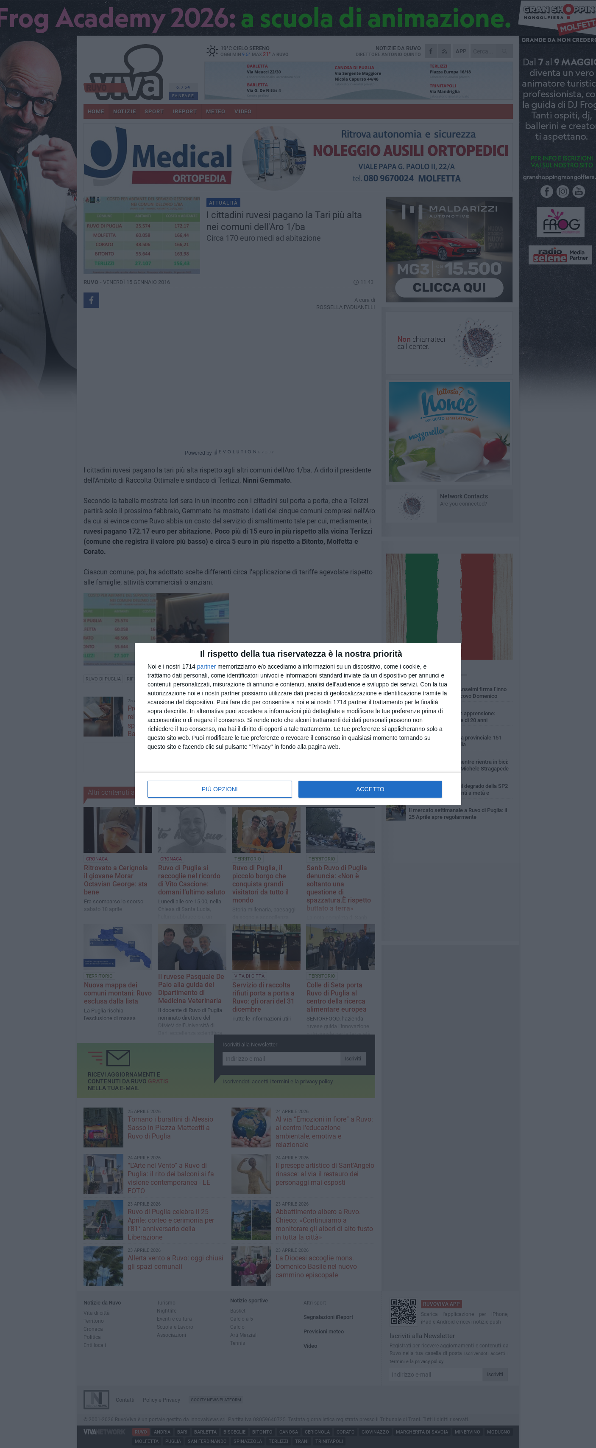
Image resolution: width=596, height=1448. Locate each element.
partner (206, 666)
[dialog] (298, 724)
